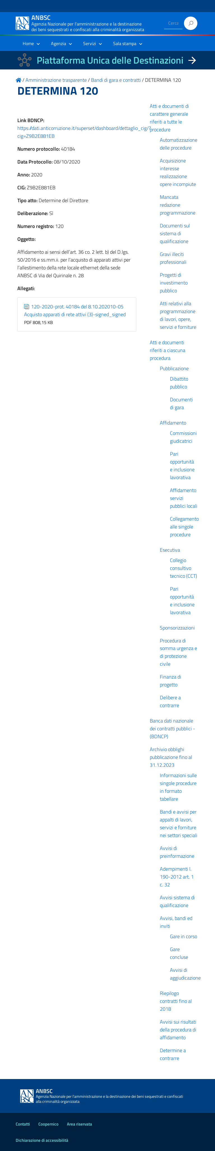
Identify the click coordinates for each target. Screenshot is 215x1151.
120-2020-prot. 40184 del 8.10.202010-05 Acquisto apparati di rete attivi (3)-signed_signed (75, 310)
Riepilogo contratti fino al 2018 (176, 1001)
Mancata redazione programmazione (177, 204)
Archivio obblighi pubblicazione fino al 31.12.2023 (171, 757)
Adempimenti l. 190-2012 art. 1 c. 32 (177, 876)
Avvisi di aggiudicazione (185, 974)
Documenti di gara (181, 403)
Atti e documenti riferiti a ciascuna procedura (167, 350)
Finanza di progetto (170, 680)
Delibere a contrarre (170, 701)
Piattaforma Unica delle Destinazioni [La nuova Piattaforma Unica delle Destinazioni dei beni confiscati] (110, 60)
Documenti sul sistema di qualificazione (175, 233)
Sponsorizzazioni (177, 628)
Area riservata (79, 1124)
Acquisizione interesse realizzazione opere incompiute (178, 172)
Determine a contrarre (173, 1054)
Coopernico (48, 1124)
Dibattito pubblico (179, 382)
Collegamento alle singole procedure (184, 526)
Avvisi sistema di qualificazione (177, 901)
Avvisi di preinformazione (177, 852)
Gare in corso (183, 936)
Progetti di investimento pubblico (174, 282)
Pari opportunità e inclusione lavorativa (182, 465)
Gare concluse (179, 953)
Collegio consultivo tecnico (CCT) (183, 568)
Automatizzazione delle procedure (178, 144)
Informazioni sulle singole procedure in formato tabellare (178, 787)
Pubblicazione (174, 368)
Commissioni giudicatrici (183, 437)
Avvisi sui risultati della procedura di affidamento (178, 1029)
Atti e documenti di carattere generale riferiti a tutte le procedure (169, 117)
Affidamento (173, 423)
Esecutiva (170, 550)
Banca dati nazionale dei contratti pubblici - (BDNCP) (172, 728)
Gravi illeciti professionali (173, 258)
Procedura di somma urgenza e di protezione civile (178, 652)
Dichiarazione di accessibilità (42, 1140)
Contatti (23, 1124)
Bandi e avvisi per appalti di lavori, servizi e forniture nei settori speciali (178, 823)
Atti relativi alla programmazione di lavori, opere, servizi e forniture (178, 315)
